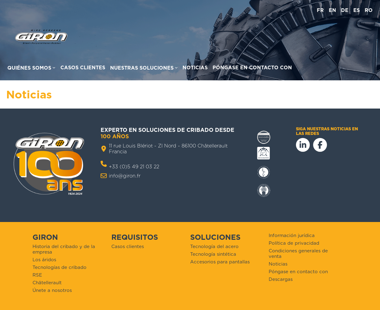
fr (320, 10)
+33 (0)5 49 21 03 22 (134, 167)
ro (369, 10)
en (332, 10)
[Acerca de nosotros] (31, 69)
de (344, 10)
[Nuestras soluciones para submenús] (144, 69)
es (356, 10)
